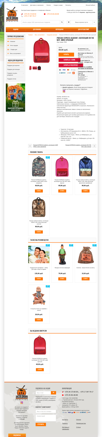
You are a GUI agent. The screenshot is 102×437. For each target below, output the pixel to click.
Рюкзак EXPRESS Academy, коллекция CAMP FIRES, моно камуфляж (45, 145)
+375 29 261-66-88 (52, 14)
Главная (30, 35)
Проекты (65, 423)
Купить (66, 55)
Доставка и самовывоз (37, 5)
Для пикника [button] (37, 29)
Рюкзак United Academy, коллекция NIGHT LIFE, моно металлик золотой (38, 222)
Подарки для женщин (13, 69)
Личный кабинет (90, 5)
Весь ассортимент (14, 54)
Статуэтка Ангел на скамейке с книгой (38, 309)
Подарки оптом (11, 79)
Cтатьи (78, 427)
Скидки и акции (58, 5)
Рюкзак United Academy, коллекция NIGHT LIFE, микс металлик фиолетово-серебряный (85, 181)
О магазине (24, 5)
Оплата (49, 5)
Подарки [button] (15, 29)
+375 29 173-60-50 (30, 14)
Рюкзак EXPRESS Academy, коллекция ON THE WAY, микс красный (40, 360)
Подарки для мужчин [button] (13, 65)
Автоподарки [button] (59, 29)
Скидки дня (12, 50)
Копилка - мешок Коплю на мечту (86, 267)
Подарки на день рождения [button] (12, 74)
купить (40, 369)
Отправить (40, 424)
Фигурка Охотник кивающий (62, 267)
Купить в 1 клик (69, 60)
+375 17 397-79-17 (30, 16)
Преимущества (81, 423)
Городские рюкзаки (52, 35)
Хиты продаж (12, 46)
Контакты (68, 5)
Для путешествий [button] (83, 29)
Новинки (11, 42)
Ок (53, 393)
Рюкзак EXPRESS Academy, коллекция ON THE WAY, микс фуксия (78, 145)
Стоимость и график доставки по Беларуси (85, 67)
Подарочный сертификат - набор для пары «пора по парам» (39, 268)
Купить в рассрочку (71, 65)
